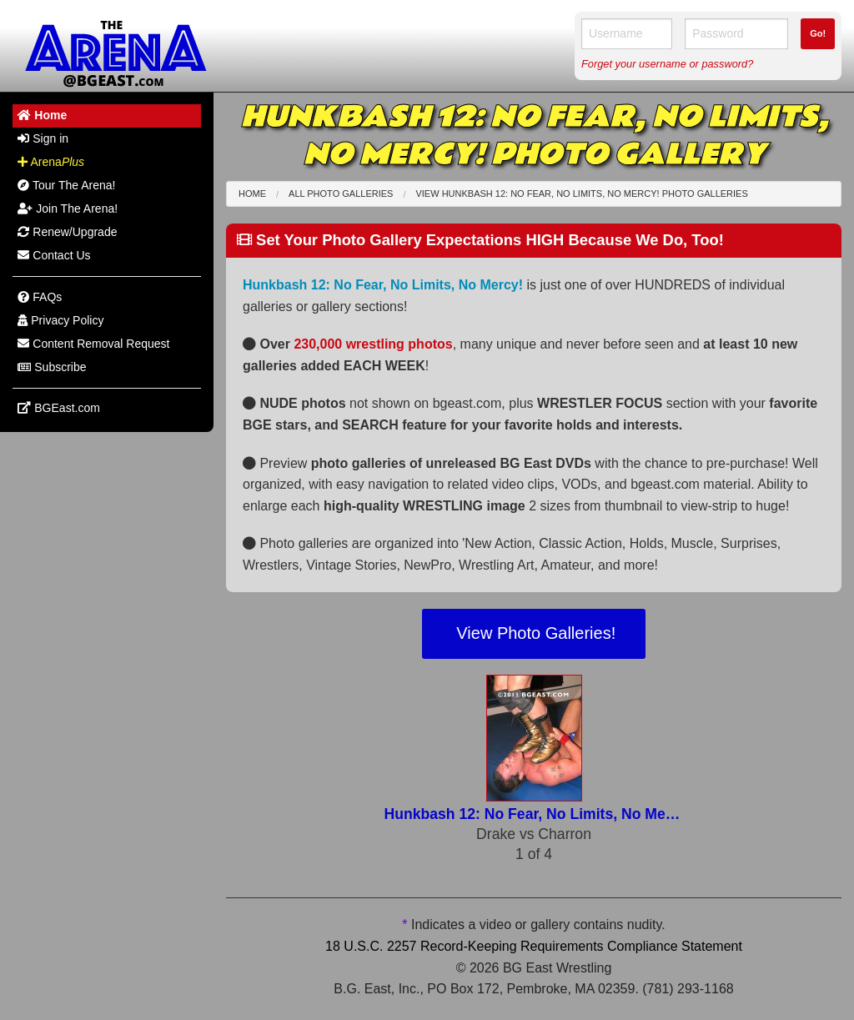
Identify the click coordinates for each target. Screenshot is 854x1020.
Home (252, 193)
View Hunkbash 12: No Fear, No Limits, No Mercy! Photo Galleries (581, 193)
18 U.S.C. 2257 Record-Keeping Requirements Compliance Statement (533, 946)
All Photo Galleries (341, 193)
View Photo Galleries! (533, 633)
